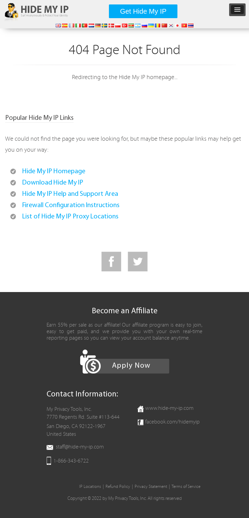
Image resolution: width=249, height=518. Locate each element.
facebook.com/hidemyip (172, 422)
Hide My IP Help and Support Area (70, 194)
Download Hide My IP (52, 182)
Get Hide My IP (143, 11)
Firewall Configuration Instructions (71, 205)
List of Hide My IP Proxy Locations (70, 216)
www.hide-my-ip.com (169, 408)
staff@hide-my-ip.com (80, 447)
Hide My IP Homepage (53, 171)
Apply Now (131, 366)
